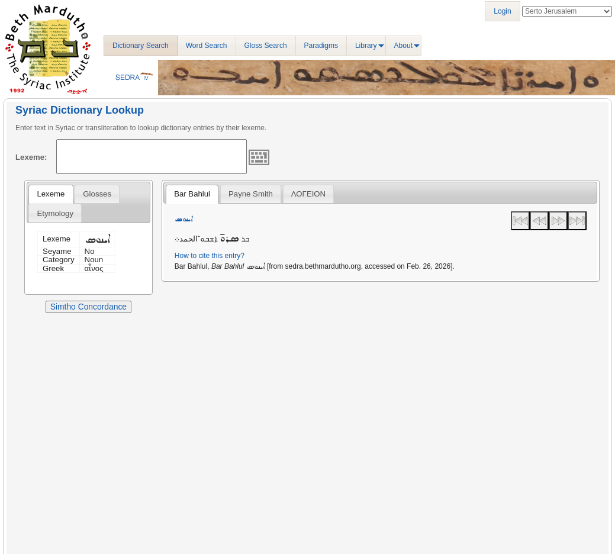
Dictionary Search (140, 45)
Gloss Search (265, 45)
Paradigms (321, 45)
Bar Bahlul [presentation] (192, 193)
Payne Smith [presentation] (250, 193)
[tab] (50, 194)
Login (502, 11)
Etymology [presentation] (55, 213)
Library (366, 45)
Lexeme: (31, 157)
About (403, 45)
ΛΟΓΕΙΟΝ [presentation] (308, 193)
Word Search (206, 45)
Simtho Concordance (88, 306)
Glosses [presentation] (97, 193)
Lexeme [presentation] (51, 193)
